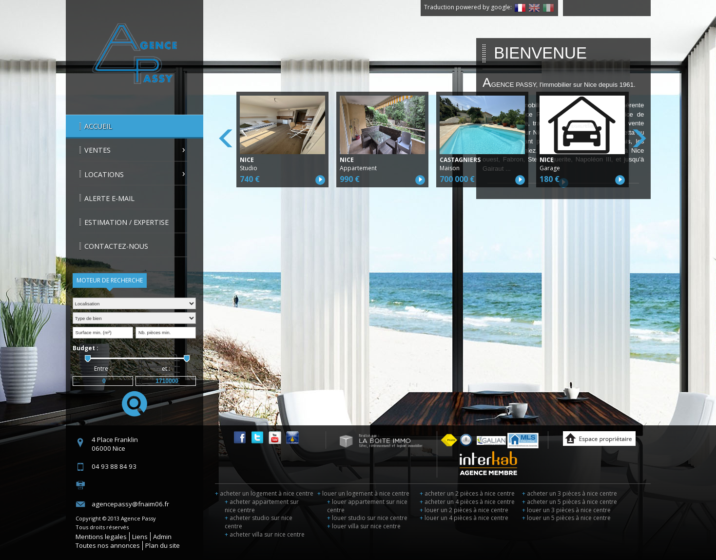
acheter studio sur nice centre (258, 522)
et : (166, 368)
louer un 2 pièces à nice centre (464, 510)
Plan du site (162, 545)
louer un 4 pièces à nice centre (464, 518)
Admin (162, 536)
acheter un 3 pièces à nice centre (569, 493)
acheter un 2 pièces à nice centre (467, 493)
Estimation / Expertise (126, 222)
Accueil (98, 126)
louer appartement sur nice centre (367, 506)
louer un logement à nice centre (363, 493)
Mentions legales (101, 536)
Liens (140, 536)
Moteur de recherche (110, 280)
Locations (104, 174)
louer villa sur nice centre (364, 526)
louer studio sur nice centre (367, 518)
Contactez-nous (116, 246)
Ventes (97, 150)
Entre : (102, 368)
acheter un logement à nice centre (264, 493)
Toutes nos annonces (108, 545)
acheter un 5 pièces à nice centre (569, 502)
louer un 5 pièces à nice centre (566, 518)
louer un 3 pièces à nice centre (566, 510)
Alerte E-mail (109, 198)
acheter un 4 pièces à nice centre (467, 502)
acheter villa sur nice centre (265, 534)
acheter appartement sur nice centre (262, 506)
